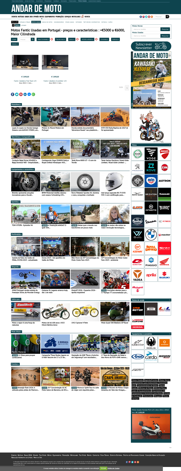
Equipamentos (50, 16)
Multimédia (16, 234)
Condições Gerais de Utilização (155, 459)
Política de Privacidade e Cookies (133, 459)
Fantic (71, 39)
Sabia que (16, 299)
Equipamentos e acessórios (22, 169)
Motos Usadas (137, 384)
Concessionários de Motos (147, 389)
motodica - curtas (106, 22)
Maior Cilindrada (43, 39)
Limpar (14, 39)
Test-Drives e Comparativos (22, 137)
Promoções (60, 16)
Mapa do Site (38, 461)
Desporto (15, 267)
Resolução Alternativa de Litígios (21, 461)
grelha (18, 25)
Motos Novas (164, 384)
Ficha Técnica (104, 459)
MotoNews (16, 104)
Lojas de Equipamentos (141, 395)
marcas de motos (47, 22)
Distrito (15, 44)
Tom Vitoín (42, 459)
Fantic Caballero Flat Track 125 (25, 81)
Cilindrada (104, 39)
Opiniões (15, 202)
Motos (41, 16)
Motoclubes (76, 16)
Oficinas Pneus (160, 392)
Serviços (68, 16)
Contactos (96, 459)
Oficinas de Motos (146, 392)
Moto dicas (16, 331)
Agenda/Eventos (151, 384)
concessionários (59, 22)
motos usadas (36, 22)
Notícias (21, 16)
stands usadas (69, 22)
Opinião (36, 16)
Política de (113, 468)
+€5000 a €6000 (87, 39)
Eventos (14, 16)
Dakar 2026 (29, 16)
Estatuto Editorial (116, 459)
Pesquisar (165, 29)
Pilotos (166, 400)
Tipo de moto (60, 39)
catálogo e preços (24, 22)
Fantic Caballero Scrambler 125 (55, 81)
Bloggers (157, 400)
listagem (23, 25)
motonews (79, 22)
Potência (115, 39)
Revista (87, 16)
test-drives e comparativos (91, 22)
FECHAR (103, 468)
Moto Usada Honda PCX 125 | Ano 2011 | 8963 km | (151, 428)
